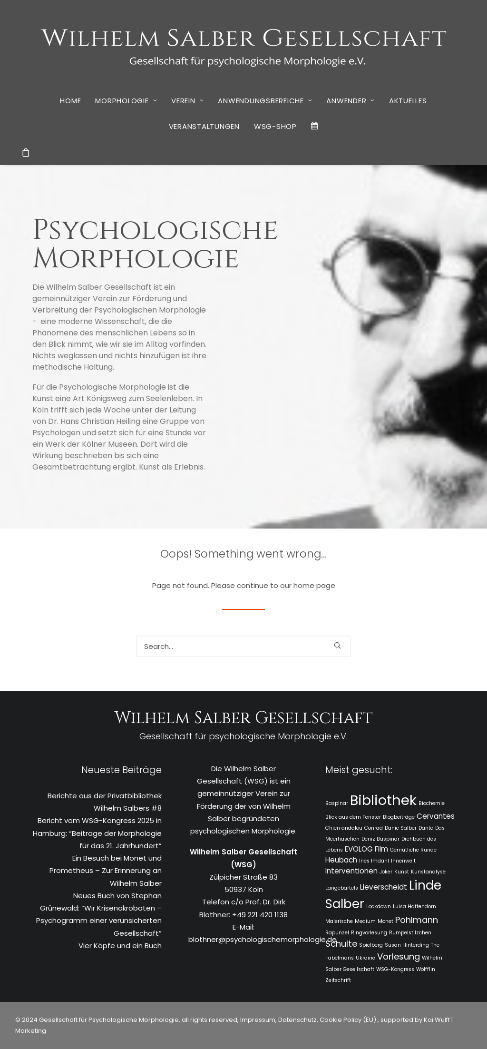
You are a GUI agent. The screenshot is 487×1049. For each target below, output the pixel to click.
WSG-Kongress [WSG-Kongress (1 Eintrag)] (395, 969)
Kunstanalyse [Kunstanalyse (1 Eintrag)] (428, 871)
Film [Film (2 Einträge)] (381, 849)
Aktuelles (408, 101)
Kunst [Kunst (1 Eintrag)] (401, 871)
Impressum (257, 1019)
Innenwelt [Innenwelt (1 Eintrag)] (403, 860)
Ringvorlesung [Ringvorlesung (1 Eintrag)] (369, 932)
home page (314, 585)
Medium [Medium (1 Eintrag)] (365, 921)
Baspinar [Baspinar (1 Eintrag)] (336, 803)
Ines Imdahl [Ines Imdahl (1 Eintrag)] (374, 860)
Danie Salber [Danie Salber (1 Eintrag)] (401, 828)
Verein (187, 101)
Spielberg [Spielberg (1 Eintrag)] (371, 945)
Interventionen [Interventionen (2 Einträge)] (351, 871)
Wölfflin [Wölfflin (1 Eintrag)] (425, 969)
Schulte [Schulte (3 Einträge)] (341, 944)
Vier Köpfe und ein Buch (120, 946)
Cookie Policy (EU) (349, 1019)
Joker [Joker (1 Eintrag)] (386, 871)
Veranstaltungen (204, 126)
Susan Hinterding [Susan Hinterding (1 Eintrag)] (407, 945)
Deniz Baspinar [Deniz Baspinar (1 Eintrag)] (380, 839)
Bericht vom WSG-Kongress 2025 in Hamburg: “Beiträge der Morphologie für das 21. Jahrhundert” (97, 833)
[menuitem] (70, 100)
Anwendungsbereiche (265, 101)
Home (70, 101)
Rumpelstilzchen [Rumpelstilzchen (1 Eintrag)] (410, 932)
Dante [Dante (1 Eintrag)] (426, 828)
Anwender (350, 101)
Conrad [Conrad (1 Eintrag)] (373, 828)
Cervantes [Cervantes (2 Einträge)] (436, 816)
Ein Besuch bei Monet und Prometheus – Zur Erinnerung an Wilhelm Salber (105, 870)
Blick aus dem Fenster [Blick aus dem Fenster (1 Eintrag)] (353, 817)
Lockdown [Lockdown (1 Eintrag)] (378, 906)
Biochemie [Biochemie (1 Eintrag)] (432, 803)
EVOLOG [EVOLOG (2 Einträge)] (359, 849)
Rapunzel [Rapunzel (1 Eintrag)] (337, 932)
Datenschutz (297, 1019)
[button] (337, 645)
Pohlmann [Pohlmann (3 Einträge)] (416, 920)
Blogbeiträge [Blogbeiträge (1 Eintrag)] (399, 817)
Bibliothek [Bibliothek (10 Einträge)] (383, 800)
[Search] (243, 646)
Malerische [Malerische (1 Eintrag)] (339, 921)
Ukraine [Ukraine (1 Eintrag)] (365, 957)
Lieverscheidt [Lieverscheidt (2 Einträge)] (383, 887)
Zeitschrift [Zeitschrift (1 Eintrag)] (338, 980)
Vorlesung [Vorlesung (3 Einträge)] (398, 956)
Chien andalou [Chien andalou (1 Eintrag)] (343, 828)
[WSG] (243, 44)
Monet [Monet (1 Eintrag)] (385, 921)
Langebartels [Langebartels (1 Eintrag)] (341, 888)
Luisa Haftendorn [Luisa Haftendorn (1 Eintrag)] (414, 906)
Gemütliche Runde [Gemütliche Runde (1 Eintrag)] (413, 849)
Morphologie (126, 101)
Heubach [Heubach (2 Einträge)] (341, 860)
